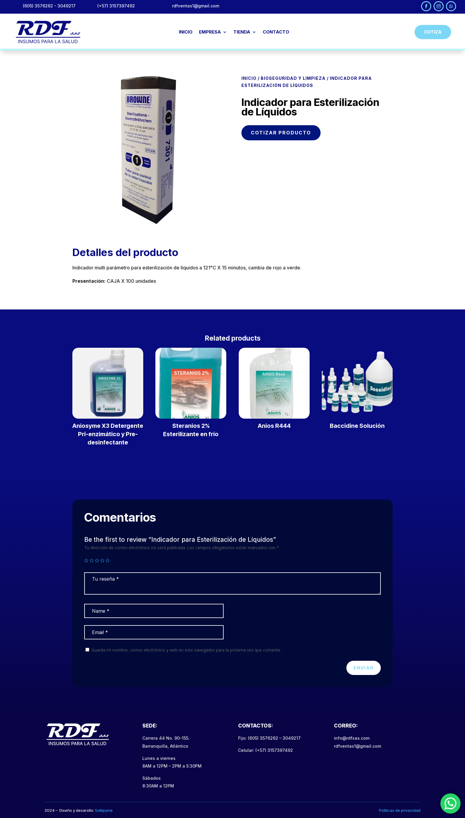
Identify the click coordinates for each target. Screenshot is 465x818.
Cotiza (433, 31)
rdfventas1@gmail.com (357, 746)
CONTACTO (276, 32)
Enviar (363, 667)
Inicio (249, 78)
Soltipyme (104, 810)
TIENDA (241, 32)
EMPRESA (210, 32)
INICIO (185, 32)
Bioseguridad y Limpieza (293, 78)
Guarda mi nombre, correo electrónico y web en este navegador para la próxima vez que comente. (186, 650)
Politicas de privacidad (400, 810)
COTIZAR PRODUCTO (281, 133)
